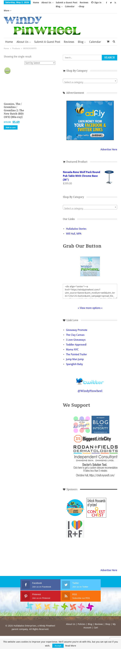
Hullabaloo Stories (76, 220)
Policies (81, 616)
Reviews (69, 34)
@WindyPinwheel (90, 383)
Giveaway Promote (76, 322)
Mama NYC (72, 341)
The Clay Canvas (75, 327)
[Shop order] (40, 55)
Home (36, 2)
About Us (46, 2)
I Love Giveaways (76, 331)
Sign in (96, 2)
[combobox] (90, 73)
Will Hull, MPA (73, 225)
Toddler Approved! (76, 336)
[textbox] (90, 74)
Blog (80, 34)
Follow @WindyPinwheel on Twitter (90, 371)
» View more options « (90, 300)
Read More (70, 646)
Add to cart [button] (11, 120)
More (59, 2)
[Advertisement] (96, 521)
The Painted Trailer (76, 346)
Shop (107, 616)
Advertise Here (109, 141)
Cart (96, 619)
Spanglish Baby (74, 356)
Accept (58, 645)
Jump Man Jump (75, 351)
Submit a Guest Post (47, 34)
